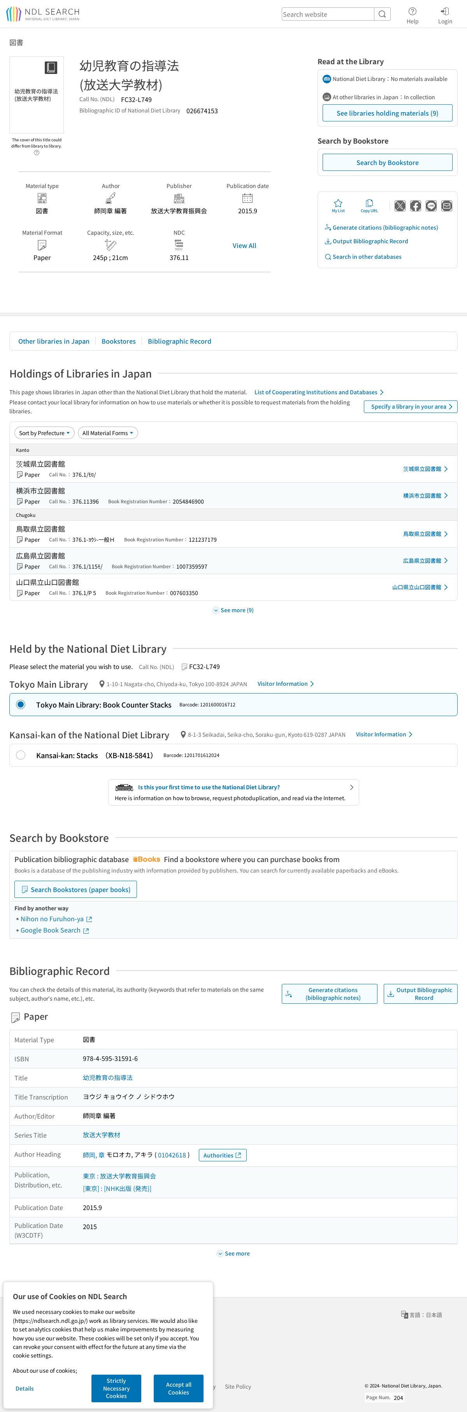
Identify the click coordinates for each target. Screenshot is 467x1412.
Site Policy (238, 1386)
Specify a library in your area (413, 406)
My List (338, 205)
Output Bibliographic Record (366, 241)
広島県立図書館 (427, 560)
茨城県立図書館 (427, 469)
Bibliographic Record (179, 341)
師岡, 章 (94, 1154)
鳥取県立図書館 (427, 534)
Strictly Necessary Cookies (116, 1388)
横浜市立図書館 (427, 495)
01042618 (172, 1154)
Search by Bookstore (387, 162)
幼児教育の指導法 (108, 1077)
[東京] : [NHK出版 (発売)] (117, 1188)
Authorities (223, 1155)
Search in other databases (363, 257)
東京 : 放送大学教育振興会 (119, 1175)
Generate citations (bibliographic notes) (381, 227)
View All (244, 245)
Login (445, 14)
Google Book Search (55, 929)
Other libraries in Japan (54, 341)
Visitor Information (287, 683)
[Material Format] (108, 433)
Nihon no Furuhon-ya (57, 918)
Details (25, 1388)
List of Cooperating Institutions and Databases (320, 392)
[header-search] (336, 14)
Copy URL (369, 205)
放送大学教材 (101, 1134)
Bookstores (119, 341)
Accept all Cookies (178, 1388)
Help (413, 14)
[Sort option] (44, 433)
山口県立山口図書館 (421, 587)
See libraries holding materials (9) (388, 113)
